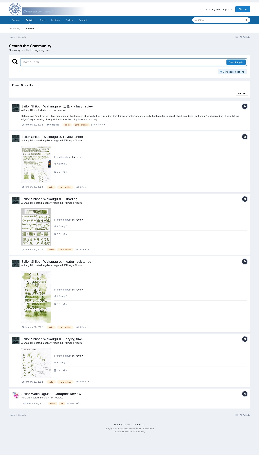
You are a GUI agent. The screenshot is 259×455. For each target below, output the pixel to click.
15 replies (53, 124)
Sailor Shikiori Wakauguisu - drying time (52, 339)
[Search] (208, 20)
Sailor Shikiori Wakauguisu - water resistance (56, 262)
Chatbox (55, 20)
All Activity (14, 28)
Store (42, 20)
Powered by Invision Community (129, 431)
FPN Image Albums (72, 140)
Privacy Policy (122, 424)
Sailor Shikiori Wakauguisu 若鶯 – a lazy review (57, 106)
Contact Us (139, 424)
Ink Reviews (59, 110)
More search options (232, 71)
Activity (30, 21)
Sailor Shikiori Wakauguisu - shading (49, 199)
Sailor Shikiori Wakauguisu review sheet (52, 137)
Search (30, 28)
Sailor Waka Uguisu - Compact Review (51, 394)
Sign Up (243, 9)
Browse (16, 20)
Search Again (236, 62)
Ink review (77, 157)
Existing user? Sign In (219, 9)
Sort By (242, 93)
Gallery (69, 20)
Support (83, 20)
